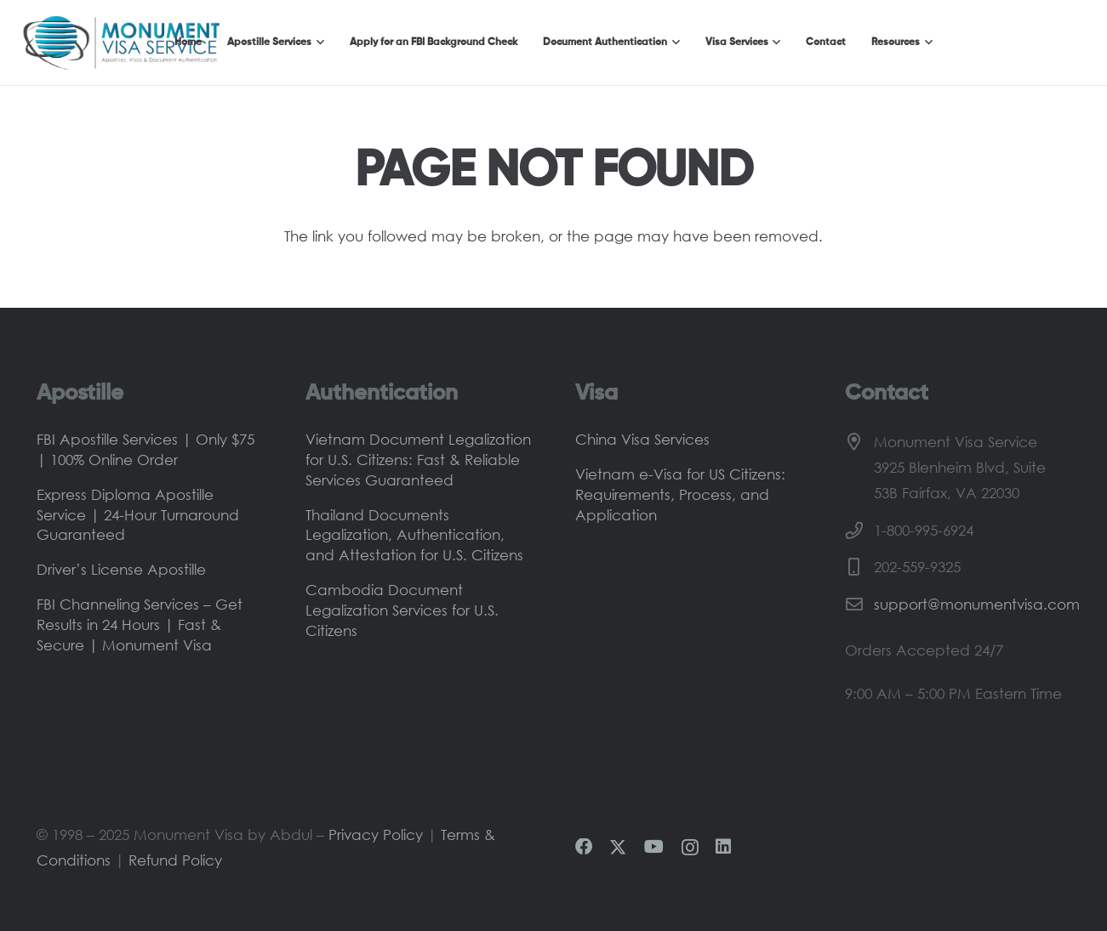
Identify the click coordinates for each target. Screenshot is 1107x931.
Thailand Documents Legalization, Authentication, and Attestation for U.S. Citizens (414, 535)
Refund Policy (175, 860)
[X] (617, 847)
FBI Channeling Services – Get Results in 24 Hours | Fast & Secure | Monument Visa (140, 624)
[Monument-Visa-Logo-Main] (121, 42)
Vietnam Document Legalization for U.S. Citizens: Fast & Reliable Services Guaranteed (418, 459)
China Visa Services (642, 439)
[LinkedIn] (723, 846)
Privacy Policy (375, 834)
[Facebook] (583, 846)
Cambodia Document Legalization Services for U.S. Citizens (402, 610)
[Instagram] (690, 847)
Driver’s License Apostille (121, 569)
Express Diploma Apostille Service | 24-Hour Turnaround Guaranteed (138, 514)
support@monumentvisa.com (977, 604)
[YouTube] (654, 846)
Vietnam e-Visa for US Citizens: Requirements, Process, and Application (680, 494)
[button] (317, 42)
